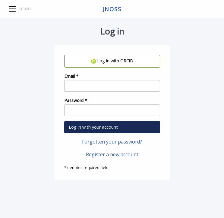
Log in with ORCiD (112, 61)
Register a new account (112, 154)
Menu (20, 9)
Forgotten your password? (112, 141)
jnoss (112, 9)
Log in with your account (93, 127)
